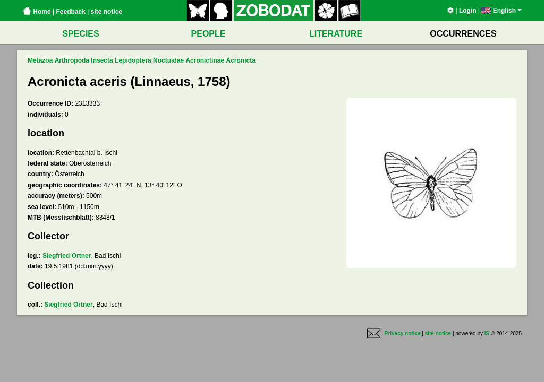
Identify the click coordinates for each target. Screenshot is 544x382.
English (501, 10)
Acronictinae (204, 60)
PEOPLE (208, 33)
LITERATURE (335, 33)
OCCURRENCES (463, 33)
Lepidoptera (133, 60)
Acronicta (240, 60)
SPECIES (80, 33)
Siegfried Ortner (66, 255)
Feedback (70, 11)
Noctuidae (168, 60)
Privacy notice (403, 334)
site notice (106, 11)
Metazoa (40, 60)
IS (486, 334)
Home (36, 11)
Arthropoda (72, 60)
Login (468, 10)
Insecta (102, 60)
